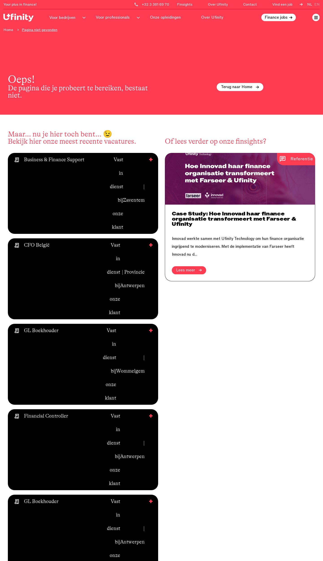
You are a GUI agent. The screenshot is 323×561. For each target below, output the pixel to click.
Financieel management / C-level (194, 509)
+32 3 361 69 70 (263, 438)
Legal (170, 517)
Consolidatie (176, 485)
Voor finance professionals (110, 438)
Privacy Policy (279, 552)
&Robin (46, 474)
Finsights (184, 4)
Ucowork (94, 469)
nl (309, 4)
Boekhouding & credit (184, 477)
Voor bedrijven (62, 17)
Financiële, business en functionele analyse (196, 450)
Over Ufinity (218, 4)
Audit (170, 469)
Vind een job (282, 4)
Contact (250, 4)
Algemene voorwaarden (107, 493)
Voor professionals (113, 17)
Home (8, 30)
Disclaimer (305, 552)
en (317, 4)
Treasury (173, 501)
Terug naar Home (240, 87)
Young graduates (180, 525)
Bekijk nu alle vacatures (37, 248)
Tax (168, 493)
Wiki (90, 485)
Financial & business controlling (193, 438)
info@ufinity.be (261, 446)
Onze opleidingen (165, 17)
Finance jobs (276, 17)
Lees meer (189, 270)
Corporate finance (181, 462)
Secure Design (94, 552)
